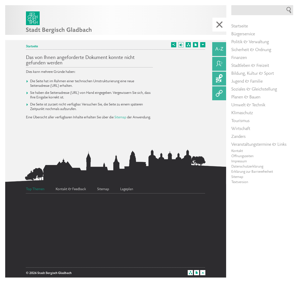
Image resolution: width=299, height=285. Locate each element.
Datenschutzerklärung (247, 167)
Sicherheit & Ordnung (251, 50)
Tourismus (240, 121)
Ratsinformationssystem (111, 204)
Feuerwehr (170, 209)
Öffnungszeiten (242, 156)
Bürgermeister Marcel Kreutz (66, 243)
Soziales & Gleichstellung (254, 89)
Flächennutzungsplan (110, 227)
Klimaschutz (242, 113)
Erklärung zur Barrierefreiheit (252, 172)
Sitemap (120, 117)
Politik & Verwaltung (250, 42)
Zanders (238, 137)
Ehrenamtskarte (48, 207)
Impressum (239, 161)
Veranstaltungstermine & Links (259, 144)
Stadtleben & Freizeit (250, 66)
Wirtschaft (240, 129)
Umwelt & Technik (248, 105)
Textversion (239, 182)
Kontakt (237, 151)
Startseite (32, 46)
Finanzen (239, 58)
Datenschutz (58, 253)
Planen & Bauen (245, 97)
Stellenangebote (171, 224)
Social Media (50, 223)
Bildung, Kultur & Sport (252, 73)
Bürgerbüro (118, 260)
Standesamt (135, 240)
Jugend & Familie (247, 81)
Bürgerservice (243, 34)
